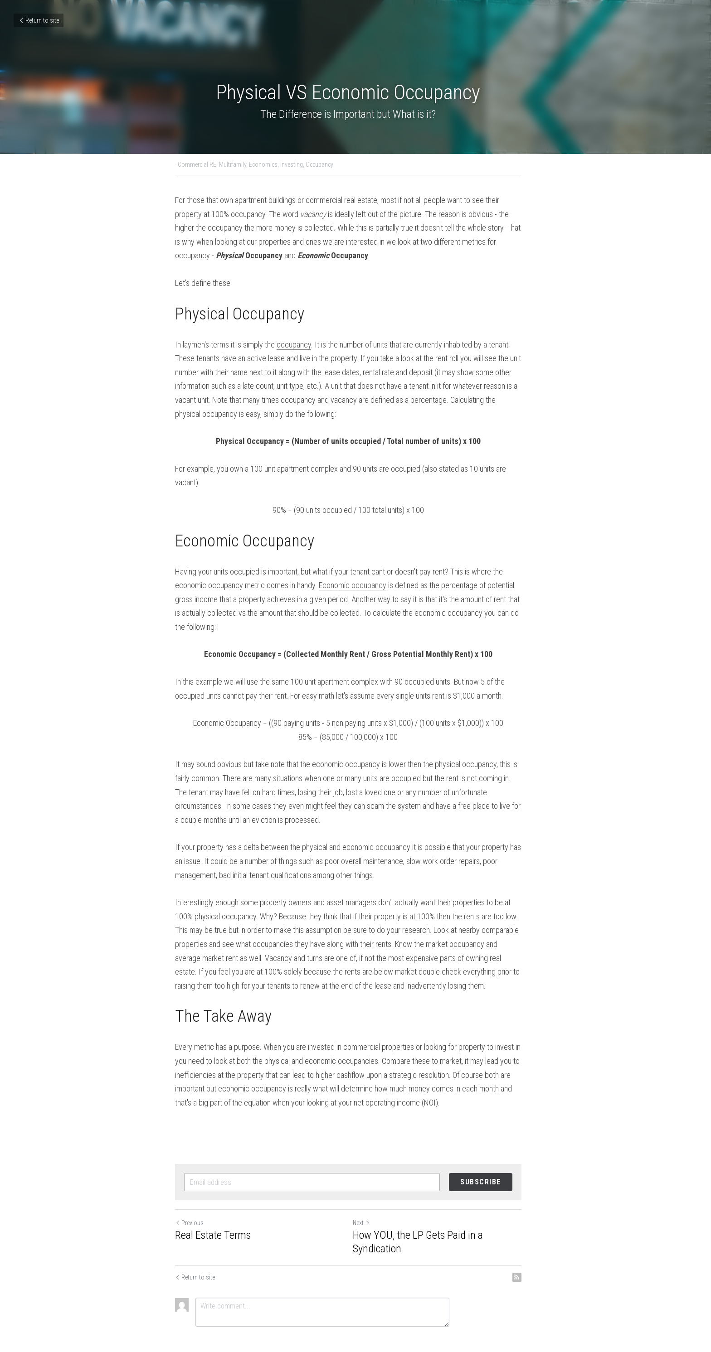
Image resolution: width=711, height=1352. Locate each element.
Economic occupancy (319, 571)
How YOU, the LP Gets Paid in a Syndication (425, 1214)
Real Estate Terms (213, 1207)
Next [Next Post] (368, 1195)
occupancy (294, 344)
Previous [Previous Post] (189, 1195)
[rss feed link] (531, 1249)
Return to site (38, 20)
